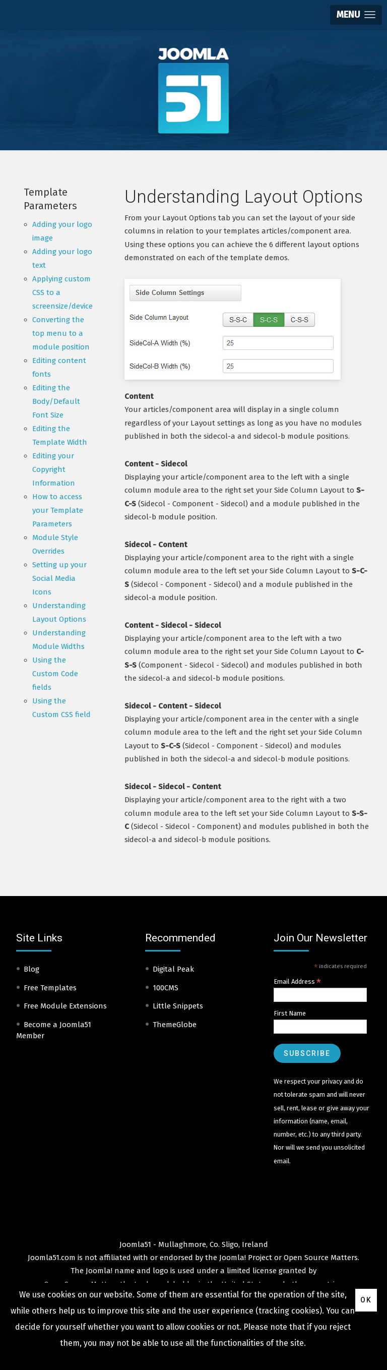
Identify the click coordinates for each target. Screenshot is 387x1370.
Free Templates (50, 987)
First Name (290, 1013)
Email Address (297, 981)
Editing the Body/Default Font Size (56, 401)
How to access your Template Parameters (57, 510)
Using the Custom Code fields (55, 674)
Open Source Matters (321, 1257)
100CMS (165, 987)
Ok (366, 1300)
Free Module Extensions (65, 1005)
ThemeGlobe (175, 1024)
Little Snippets (178, 1005)
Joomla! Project (244, 1257)
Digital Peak (173, 969)
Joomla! (99, 1270)
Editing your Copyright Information (53, 469)
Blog (31, 969)
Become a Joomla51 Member (53, 1030)
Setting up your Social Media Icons (59, 578)
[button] (356, 15)
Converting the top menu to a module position (61, 333)
